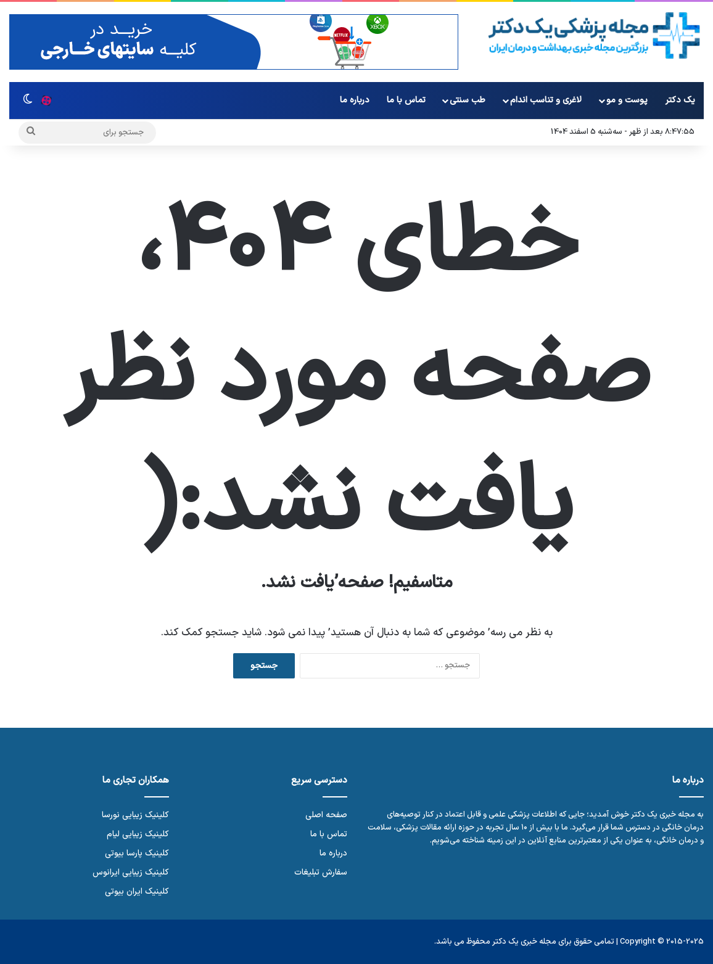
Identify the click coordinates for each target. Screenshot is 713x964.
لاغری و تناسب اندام (546, 100)
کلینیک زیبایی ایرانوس (131, 872)
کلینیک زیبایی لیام (138, 834)
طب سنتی (467, 100)
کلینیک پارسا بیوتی (137, 853)
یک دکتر (680, 100)
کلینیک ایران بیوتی (137, 891)
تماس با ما (406, 100)
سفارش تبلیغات (320, 872)
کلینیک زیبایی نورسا (135, 815)
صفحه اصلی (326, 815)
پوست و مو (627, 100)
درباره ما (354, 100)
